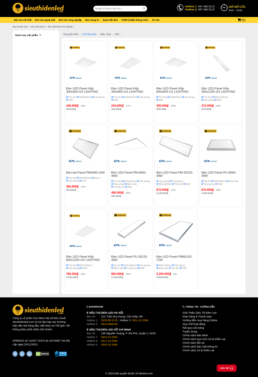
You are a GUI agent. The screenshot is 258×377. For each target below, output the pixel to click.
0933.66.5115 (109, 320)
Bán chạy (106, 34)
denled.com (146, 373)
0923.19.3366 (109, 337)
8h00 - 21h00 (237, 8)
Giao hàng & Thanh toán (197, 316)
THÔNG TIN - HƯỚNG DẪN (199, 306)
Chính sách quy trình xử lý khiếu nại (204, 338)
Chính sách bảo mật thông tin (200, 346)
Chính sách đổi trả (193, 342)
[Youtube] (29, 354)
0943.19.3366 (109, 344)
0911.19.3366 (109, 340)
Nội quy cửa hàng (193, 327)
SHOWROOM (96, 306)
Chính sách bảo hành (195, 335)
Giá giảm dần (70, 34)
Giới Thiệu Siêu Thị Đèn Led (199, 312)
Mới (117, 34)
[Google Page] (22, 354)
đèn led (22, 325)
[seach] (144, 8)
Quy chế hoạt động (194, 323)
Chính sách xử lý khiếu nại (198, 350)
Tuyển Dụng (190, 331)
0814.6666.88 (109, 323)
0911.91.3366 (140, 320)
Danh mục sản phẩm (26, 35)
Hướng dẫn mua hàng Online (200, 320)
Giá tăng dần (89, 34)
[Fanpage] (15, 354)
